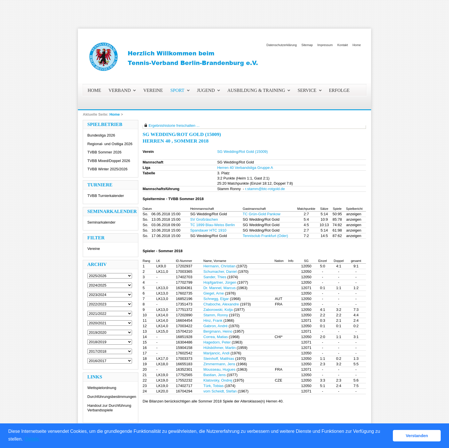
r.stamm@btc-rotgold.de (265, 189)
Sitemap (307, 45)
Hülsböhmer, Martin (219, 348)
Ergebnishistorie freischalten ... (174, 125)
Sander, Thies (214, 277)
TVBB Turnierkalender (105, 196)
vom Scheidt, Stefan (220, 391)
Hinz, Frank (212, 320)
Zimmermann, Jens (219, 364)
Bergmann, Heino (217, 331)
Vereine (93, 248)
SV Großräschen (204, 219)
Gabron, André (215, 326)
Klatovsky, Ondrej (217, 380)
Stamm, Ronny (215, 315)
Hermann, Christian (219, 266)
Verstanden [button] (417, 435)
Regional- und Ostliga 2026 (110, 144)
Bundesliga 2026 (101, 135)
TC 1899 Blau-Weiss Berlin (212, 225)
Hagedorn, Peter (217, 342)
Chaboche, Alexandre (221, 304)
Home (356, 45)
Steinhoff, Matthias (218, 358)
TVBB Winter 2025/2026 (107, 169)
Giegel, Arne (213, 293)
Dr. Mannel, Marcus (219, 288)
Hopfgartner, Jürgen (219, 282)
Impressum (325, 45)
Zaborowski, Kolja (218, 309)
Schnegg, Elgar (216, 299)
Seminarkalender (101, 222)
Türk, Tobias (213, 386)
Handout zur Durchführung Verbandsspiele (109, 407)
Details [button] (32, 439)
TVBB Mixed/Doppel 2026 (108, 161)
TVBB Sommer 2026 (104, 152)
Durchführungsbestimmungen (111, 396)
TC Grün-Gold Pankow (262, 214)
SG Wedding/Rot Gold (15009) (242, 151)
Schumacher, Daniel (220, 271)
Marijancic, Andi (216, 353)
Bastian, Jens (214, 375)
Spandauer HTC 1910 (208, 230)
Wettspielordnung (101, 388)
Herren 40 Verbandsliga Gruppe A (245, 167)
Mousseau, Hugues (219, 369)
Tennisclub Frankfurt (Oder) (265, 236)
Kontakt (342, 45)
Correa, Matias (215, 337)
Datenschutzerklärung (282, 45)
